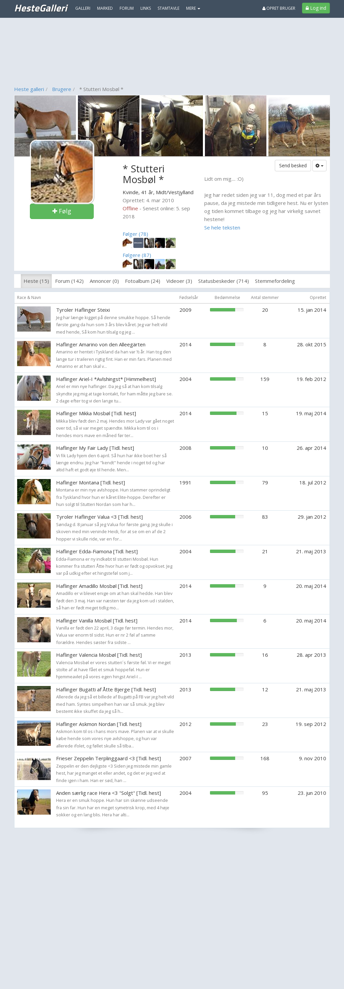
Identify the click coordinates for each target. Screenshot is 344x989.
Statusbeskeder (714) (223, 280)
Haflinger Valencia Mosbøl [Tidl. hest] (99, 654)
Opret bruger (278, 8)
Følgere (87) (137, 255)
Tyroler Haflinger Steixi (83, 309)
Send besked (293, 165)
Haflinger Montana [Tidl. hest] (90, 482)
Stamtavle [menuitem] (168, 8)
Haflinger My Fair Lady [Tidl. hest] (95, 447)
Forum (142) (69, 280)
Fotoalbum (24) (142, 280)
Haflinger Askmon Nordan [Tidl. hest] (98, 724)
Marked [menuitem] (105, 8)
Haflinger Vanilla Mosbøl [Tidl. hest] (96, 620)
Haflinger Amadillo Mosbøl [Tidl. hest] (99, 586)
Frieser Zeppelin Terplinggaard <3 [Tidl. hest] (108, 758)
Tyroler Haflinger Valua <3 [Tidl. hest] (99, 516)
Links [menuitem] (145, 8)
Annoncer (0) (104, 280)
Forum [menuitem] (127, 8)
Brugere (61, 89)
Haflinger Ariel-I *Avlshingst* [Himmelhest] (106, 379)
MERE (193, 8)
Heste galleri (29, 89)
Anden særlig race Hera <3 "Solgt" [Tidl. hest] (108, 792)
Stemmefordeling (275, 280)
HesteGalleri (40, 7)
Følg (61, 211)
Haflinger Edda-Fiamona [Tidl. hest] (97, 551)
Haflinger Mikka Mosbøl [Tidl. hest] (96, 413)
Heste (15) (36, 280)
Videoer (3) (179, 280)
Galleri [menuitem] (82, 8)
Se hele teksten (222, 227)
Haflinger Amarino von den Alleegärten (100, 344)
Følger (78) (135, 233)
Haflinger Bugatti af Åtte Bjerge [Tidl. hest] (106, 689)
